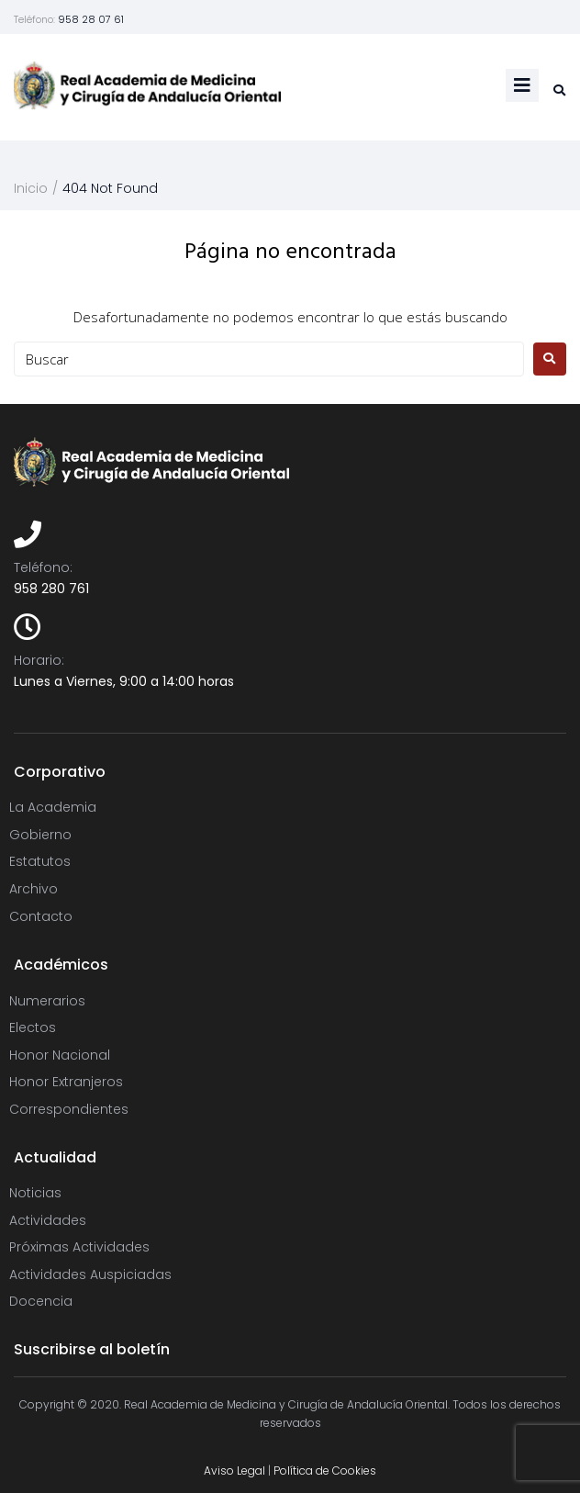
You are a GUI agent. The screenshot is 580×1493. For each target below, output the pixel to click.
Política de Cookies (324, 1470)
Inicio (31, 188)
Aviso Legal (234, 1470)
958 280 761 (51, 588)
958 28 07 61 (91, 19)
